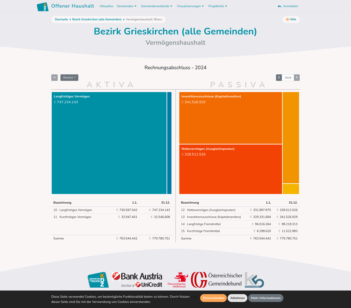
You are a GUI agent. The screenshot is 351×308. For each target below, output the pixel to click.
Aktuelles (106, 6)
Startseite (61, 19)
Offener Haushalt (72, 6)
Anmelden (288, 6)
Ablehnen (237, 298)
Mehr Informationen (266, 298)
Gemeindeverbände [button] (157, 6)
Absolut (68, 77)
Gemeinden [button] (127, 6)
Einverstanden (213, 298)
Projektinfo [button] (218, 6)
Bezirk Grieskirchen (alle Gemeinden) (97, 19)
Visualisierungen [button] (191, 6)
